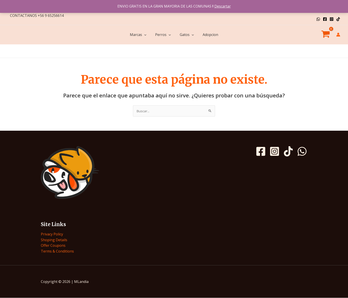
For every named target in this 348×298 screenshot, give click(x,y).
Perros (163, 34)
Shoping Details (54, 240)
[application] (144, 34)
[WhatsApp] (318, 19)
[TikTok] (338, 19)
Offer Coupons (53, 245)
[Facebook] (325, 19)
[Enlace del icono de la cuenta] (338, 35)
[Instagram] (332, 19)
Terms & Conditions (57, 251)
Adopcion (210, 34)
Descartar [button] (222, 6)
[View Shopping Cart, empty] (325, 34)
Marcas (138, 34)
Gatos (187, 34)
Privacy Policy (52, 234)
